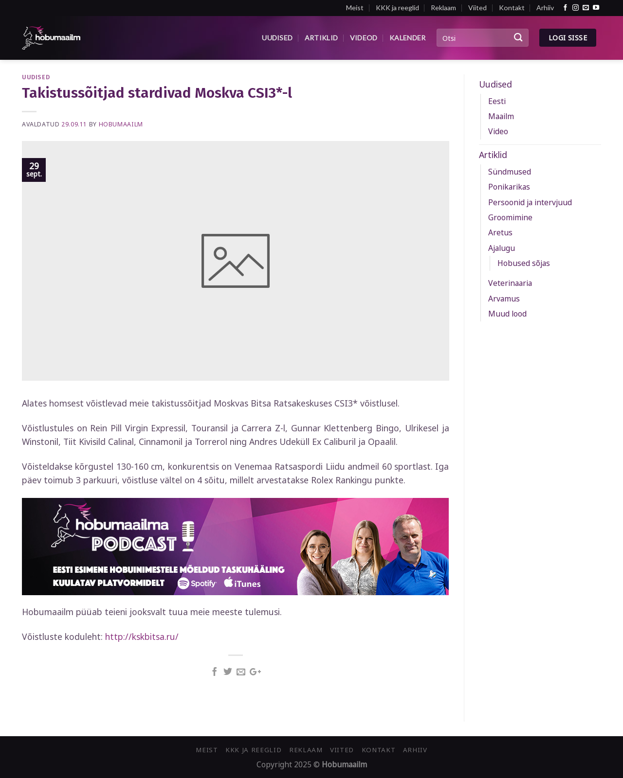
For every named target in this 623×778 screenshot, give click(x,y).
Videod (364, 38)
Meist (355, 7)
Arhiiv (545, 7)
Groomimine (510, 217)
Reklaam (443, 7)
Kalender (407, 38)
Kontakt (512, 7)
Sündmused (509, 171)
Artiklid (321, 38)
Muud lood (507, 313)
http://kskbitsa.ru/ (142, 636)
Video (498, 131)
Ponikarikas (509, 186)
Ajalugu (501, 248)
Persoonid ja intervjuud (530, 202)
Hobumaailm (121, 124)
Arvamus (504, 298)
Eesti (497, 101)
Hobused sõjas (523, 263)
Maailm (501, 116)
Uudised (277, 38)
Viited (477, 7)
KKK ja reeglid (397, 7)
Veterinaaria (510, 283)
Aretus (500, 232)
